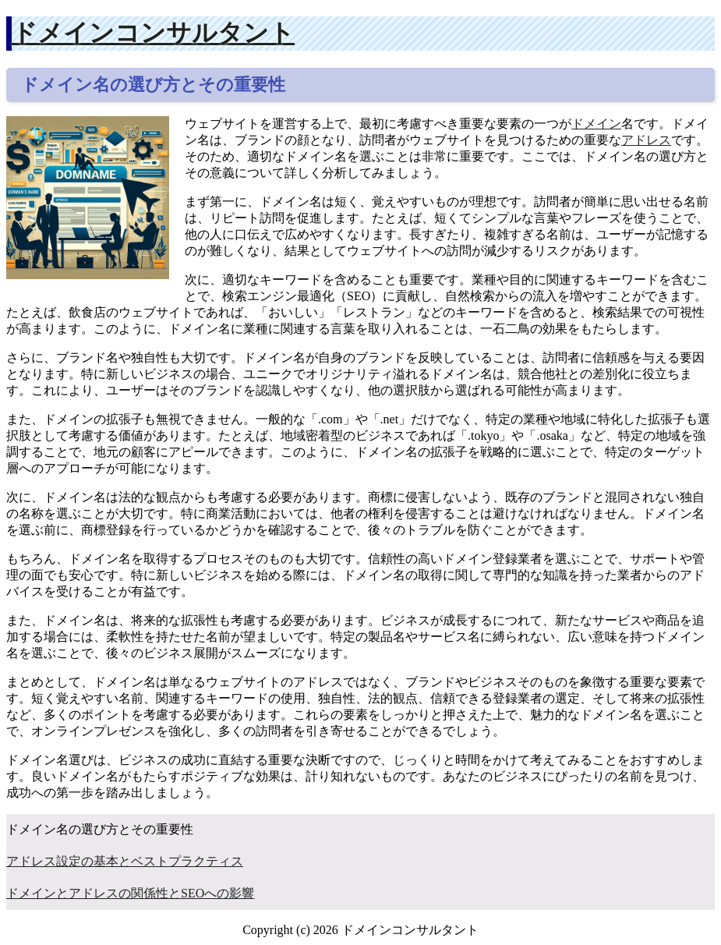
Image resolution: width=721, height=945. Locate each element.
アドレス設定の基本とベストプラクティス (124, 861)
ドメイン (596, 123)
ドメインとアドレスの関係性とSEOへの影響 (130, 893)
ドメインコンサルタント (153, 33)
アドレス (646, 140)
